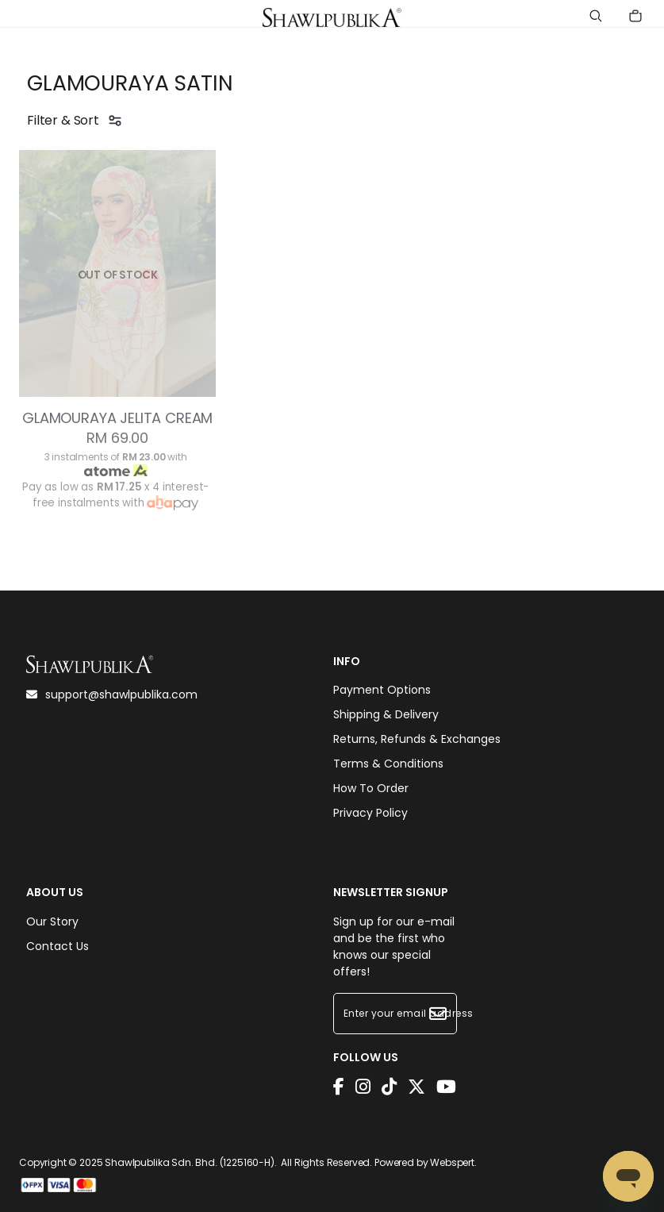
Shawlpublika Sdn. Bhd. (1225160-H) (189, 1162)
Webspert (452, 1162)
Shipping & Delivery (386, 714)
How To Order (371, 788)
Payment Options (382, 690)
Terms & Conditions (388, 763)
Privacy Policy (370, 813)
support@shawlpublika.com (112, 694)
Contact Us (57, 946)
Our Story (52, 921)
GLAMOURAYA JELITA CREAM (117, 418)
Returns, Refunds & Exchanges (417, 739)
